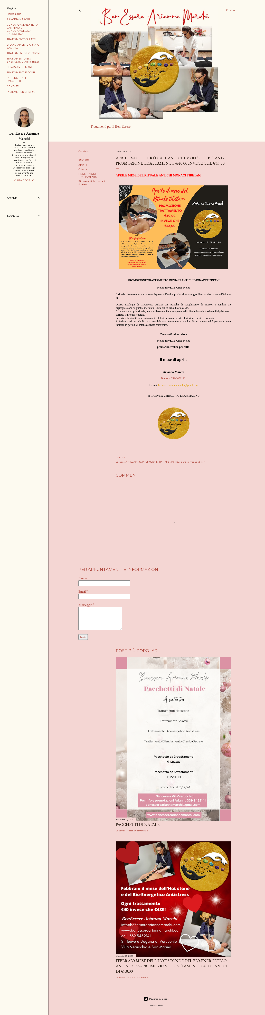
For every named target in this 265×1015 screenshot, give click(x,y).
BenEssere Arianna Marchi (24, 136)
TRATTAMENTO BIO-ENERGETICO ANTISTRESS (23, 60)
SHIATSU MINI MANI (19, 67)
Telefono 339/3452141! (173, 378)
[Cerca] (230, 10)
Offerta (82, 169)
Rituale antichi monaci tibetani (190, 462)
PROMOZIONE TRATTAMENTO (87, 175)
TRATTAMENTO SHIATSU (22, 39)
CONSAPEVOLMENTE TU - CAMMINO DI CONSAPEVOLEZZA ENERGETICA (23, 29)
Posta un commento (137, 830)
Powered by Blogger (156, 999)
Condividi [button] (83, 151)
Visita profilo (24, 180)
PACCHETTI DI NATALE (137, 824)
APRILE (83, 165)
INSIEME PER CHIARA (20, 91)
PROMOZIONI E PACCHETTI (17, 79)
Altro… (138, 135)
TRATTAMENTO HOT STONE (24, 53)
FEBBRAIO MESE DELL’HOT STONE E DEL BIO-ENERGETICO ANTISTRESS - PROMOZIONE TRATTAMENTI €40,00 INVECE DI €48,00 (172, 966)
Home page (98, 135)
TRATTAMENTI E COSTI (21, 72)
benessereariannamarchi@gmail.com (178, 385)
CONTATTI (13, 86)
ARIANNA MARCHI (119, 135)
